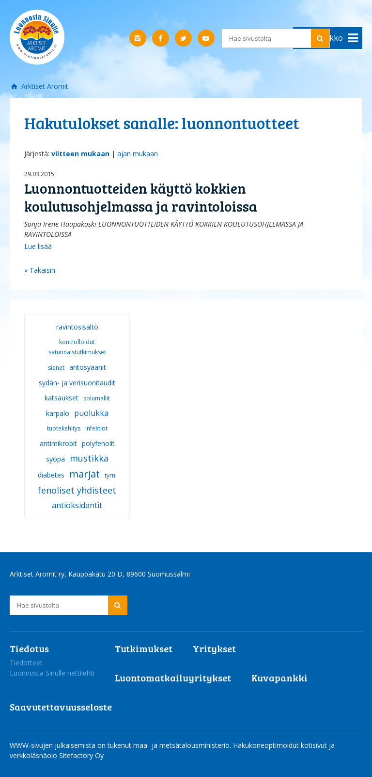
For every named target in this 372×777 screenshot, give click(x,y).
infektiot (96, 428)
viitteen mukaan (80, 153)
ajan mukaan (137, 153)
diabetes (51, 474)
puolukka (91, 413)
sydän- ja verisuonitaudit (77, 382)
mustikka (89, 458)
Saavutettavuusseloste (61, 706)
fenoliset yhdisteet (77, 490)
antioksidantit (77, 505)
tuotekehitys (63, 428)
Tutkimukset (143, 648)
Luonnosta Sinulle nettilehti (52, 673)
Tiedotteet (26, 662)
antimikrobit (58, 443)
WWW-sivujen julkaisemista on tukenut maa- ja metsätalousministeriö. (121, 745)
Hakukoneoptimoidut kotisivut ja (284, 745)
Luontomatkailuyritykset (173, 677)
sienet (56, 368)
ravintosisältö (77, 326)
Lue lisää (38, 246)
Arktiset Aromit (43, 86)
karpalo (57, 413)
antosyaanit (87, 367)
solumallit (96, 398)
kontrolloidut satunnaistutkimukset (77, 347)
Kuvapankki (279, 677)
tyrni (111, 475)
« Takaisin (39, 270)
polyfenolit (98, 443)
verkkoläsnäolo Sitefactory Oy (57, 755)
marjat (84, 473)
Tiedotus (29, 648)
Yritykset (214, 648)
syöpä (55, 458)
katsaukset (61, 397)
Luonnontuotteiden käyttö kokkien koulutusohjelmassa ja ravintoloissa (140, 197)
